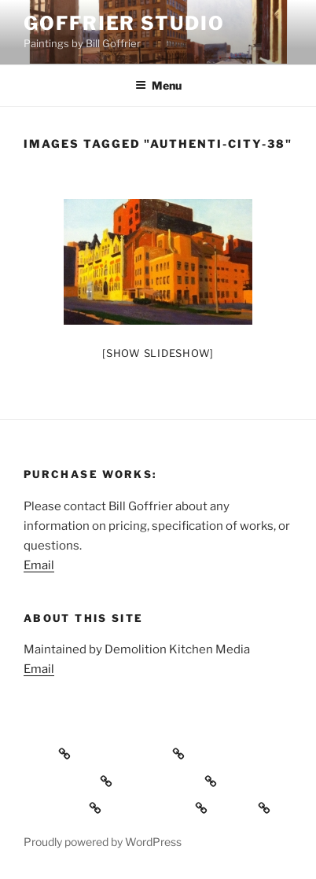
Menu (158, 85)
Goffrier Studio (124, 23)
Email (39, 565)
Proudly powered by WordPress (103, 841)
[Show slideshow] (158, 353)
